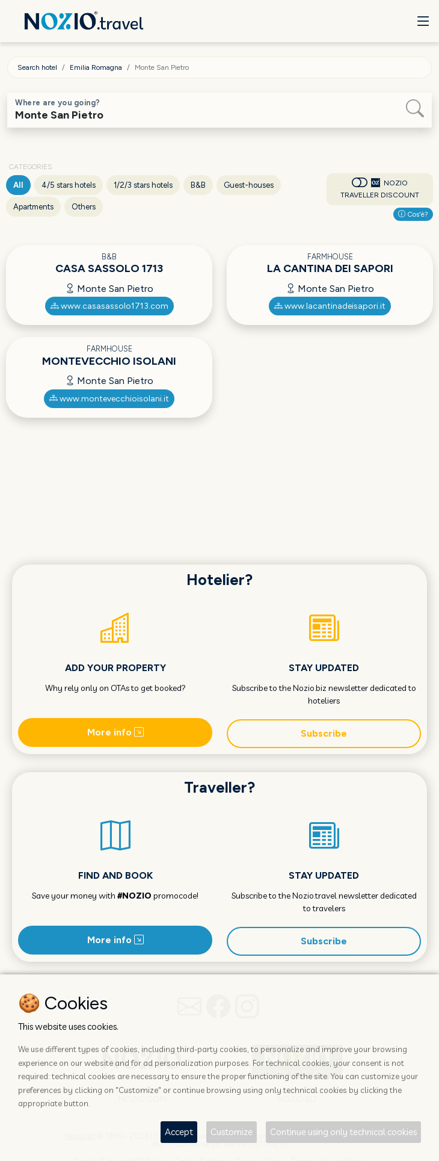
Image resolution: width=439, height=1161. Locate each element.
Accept (179, 1132)
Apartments (33, 206)
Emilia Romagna (96, 67)
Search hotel (37, 67)
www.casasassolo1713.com (109, 306)
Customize (231, 1132)
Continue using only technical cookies (343, 1132)
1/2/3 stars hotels (143, 185)
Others (84, 206)
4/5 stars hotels (68, 185)
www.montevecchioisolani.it (109, 399)
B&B (198, 185)
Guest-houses (249, 185)
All (18, 185)
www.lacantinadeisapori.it (329, 306)
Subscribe (324, 733)
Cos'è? (413, 214)
